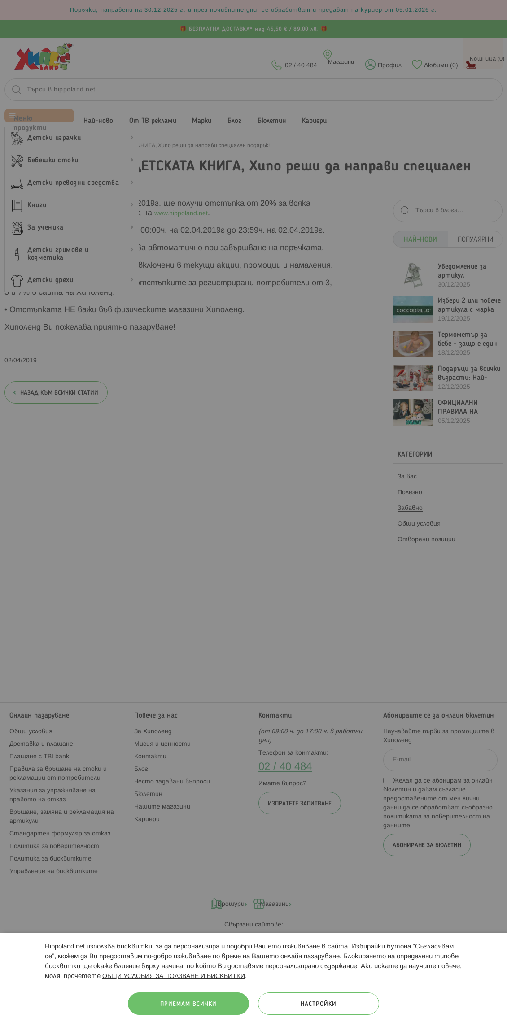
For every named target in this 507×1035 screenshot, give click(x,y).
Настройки (319, 1004)
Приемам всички (188, 1004)
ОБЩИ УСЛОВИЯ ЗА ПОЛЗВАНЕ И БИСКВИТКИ (173, 976)
